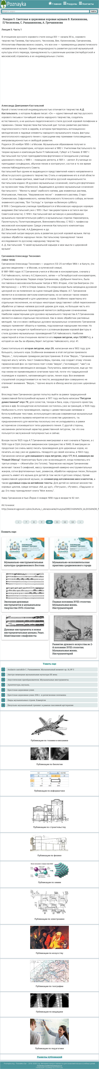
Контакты (88, 4)
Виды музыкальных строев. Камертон (27, 700)
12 (65, 522)
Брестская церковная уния (21, 690)
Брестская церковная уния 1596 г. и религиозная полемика (37, 695)
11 (57, 522)
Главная (56, 4)
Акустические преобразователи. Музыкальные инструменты (38, 679)
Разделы (72, 4)
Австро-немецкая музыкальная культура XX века (32, 674)
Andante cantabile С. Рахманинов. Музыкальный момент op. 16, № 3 (41, 669)
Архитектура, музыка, (18, 684)
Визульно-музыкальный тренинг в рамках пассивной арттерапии (40, 705)
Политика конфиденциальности (49, 1066)
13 (72, 522)
